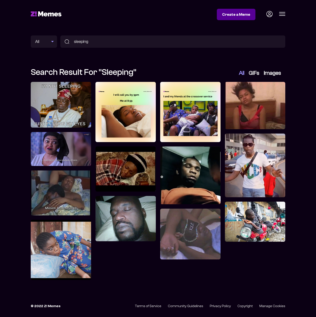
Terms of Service (148, 306)
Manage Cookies (272, 306)
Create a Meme (236, 14)
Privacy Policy (220, 306)
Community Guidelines (185, 306)
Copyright (245, 306)
